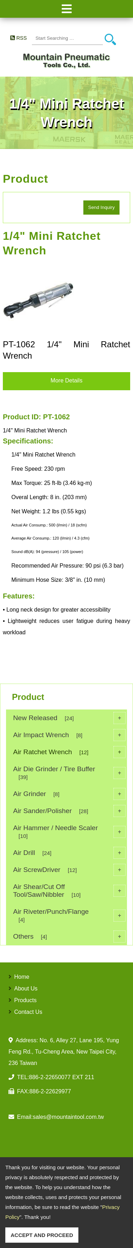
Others (69, 937)
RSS (21, 38)
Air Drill (69, 853)
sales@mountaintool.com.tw (68, 1117)
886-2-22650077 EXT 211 (61, 1077)
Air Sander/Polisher (69, 811)
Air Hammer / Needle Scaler (69, 831)
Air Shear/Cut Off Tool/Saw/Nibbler (69, 890)
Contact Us (28, 1012)
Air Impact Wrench (69, 735)
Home (21, 977)
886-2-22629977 (50, 1091)
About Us (26, 988)
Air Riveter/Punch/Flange (69, 915)
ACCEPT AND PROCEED (42, 1235)
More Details (67, 380)
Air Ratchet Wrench (69, 752)
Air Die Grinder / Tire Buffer (69, 772)
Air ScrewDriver (69, 870)
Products (25, 1000)
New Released (69, 718)
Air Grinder (69, 794)
